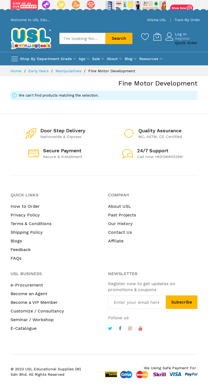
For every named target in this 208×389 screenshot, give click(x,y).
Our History (120, 223)
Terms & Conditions (31, 223)
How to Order (25, 206)
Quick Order (186, 43)
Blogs (16, 240)
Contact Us (120, 232)
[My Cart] (157, 36)
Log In (181, 34)
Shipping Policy (27, 232)
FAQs (16, 258)
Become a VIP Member (34, 302)
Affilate (115, 240)
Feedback (21, 249)
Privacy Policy (25, 214)
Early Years (39, 71)
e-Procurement (27, 285)
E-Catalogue (24, 328)
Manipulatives (69, 71)
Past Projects (122, 214)
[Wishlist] (145, 36)
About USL (119, 206)
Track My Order (187, 20)
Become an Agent (29, 293)
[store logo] (31, 38)
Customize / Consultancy (37, 311)
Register (182, 38)
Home (17, 71)
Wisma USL (156, 20)
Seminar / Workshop (32, 319)
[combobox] (82, 38)
